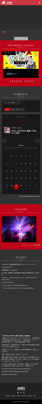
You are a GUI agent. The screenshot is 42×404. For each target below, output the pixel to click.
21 (11, 178)
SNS (35, 395)
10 (25, 163)
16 (21, 171)
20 (6, 178)
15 (16, 171)
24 (25, 178)
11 (30, 163)
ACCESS (24, 395)
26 (35, 178)
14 (11, 171)
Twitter (18, 392)
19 (35, 171)
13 (6, 171)
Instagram (23, 392)
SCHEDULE (8, 395)
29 (16, 185)
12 (35, 163)
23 (21, 178)
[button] (9, 81)
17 (25, 171)
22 (16, 178)
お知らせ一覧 (21, 38)
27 (6, 185)
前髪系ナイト (34, 74)
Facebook (21, 392)
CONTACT (29, 395)
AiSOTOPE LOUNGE (17, 401)
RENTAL (18, 395)
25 (30, 178)
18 (30, 171)
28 (11, 185)
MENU (13, 395)
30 (21, 185)
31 (11, 156)
